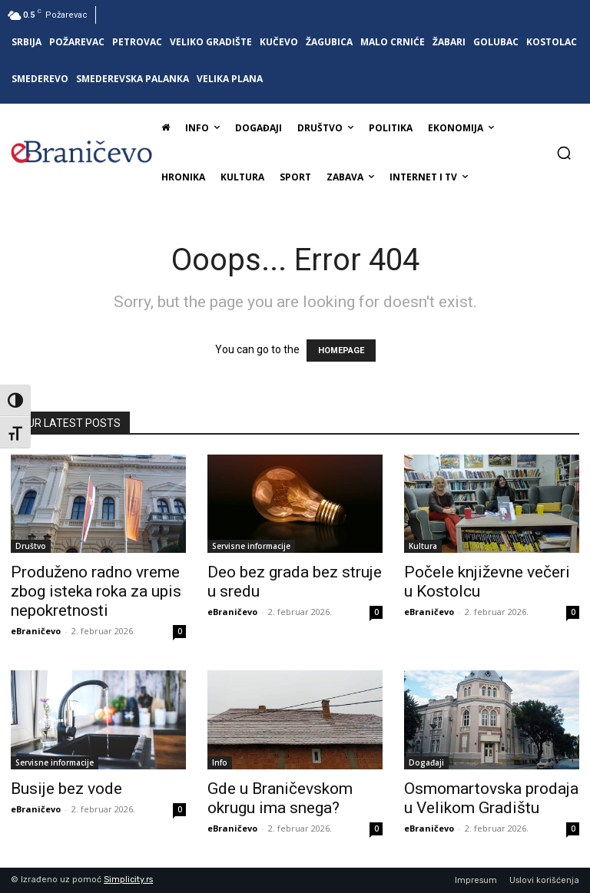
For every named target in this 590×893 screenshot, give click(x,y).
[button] (563, 152)
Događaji (426, 762)
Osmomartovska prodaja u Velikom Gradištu (491, 798)
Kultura (423, 546)
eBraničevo (36, 631)
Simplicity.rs (128, 880)
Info (219, 762)
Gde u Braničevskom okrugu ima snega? (280, 798)
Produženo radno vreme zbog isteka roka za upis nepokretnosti (96, 591)
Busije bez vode (66, 788)
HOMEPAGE (341, 351)
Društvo (30, 546)
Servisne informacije (251, 546)
